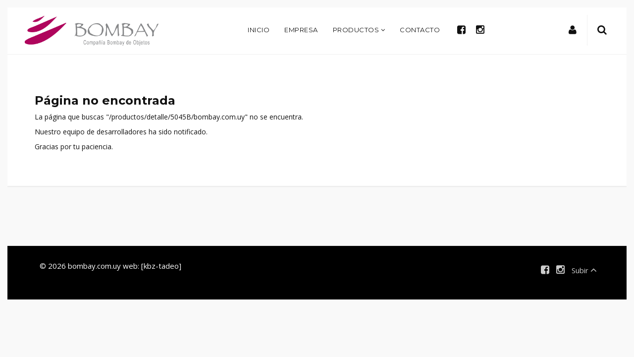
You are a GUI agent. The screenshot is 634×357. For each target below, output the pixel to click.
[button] (572, 30)
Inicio (258, 30)
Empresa (301, 30)
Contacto (420, 30)
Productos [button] (359, 30)
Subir (584, 270)
